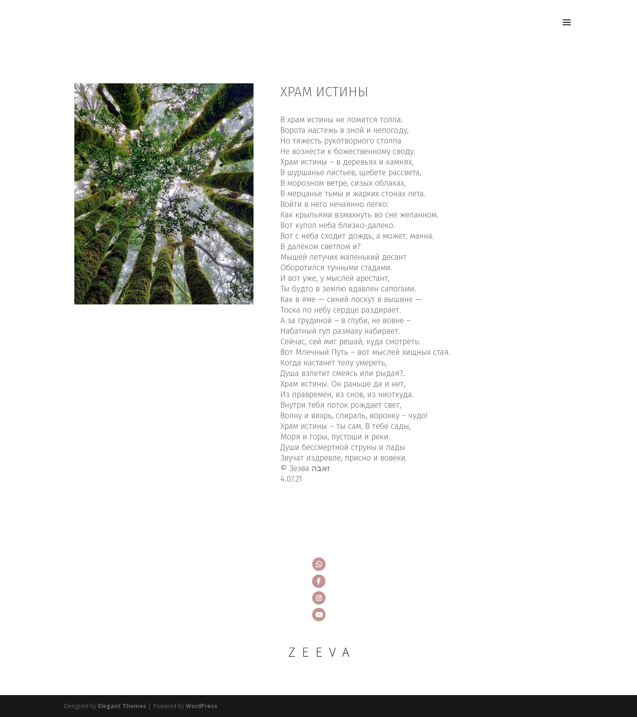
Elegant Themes (122, 706)
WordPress (201, 706)
